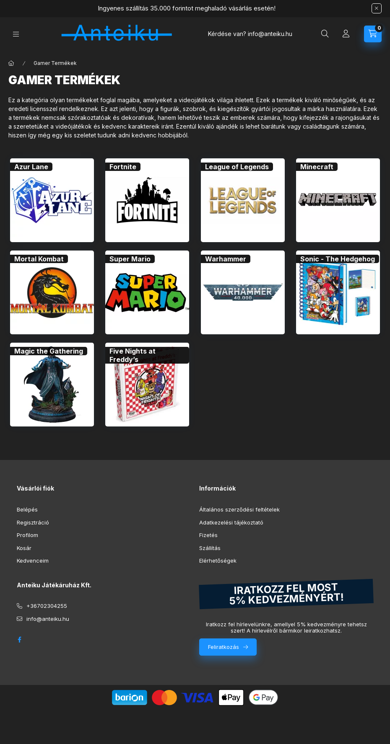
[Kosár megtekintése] (373, 34)
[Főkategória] (11, 63)
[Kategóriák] (15, 34)
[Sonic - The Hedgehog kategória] (337, 259)
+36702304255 (46, 605)
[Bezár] (377, 8)
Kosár (24, 548)
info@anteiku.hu (47, 618)
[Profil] (346, 34)
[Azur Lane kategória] (31, 167)
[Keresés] (325, 34)
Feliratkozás (223, 646)
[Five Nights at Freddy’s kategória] (147, 355)
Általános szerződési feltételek (239, 509)
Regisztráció (33, 522)
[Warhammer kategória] (225, 259)
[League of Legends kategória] (237, 167)
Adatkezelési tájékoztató (231, 522)
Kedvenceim (33, 560)
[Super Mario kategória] (130, 259)
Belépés (27, 509)
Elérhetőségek (218, 560)
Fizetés (208, 535)
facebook (19, 639)
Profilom (27, 535)
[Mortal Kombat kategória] (39, 259)
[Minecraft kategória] (316, 167)
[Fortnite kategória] (122, 167)
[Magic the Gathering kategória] (48, 351)
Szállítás (210, 548)
